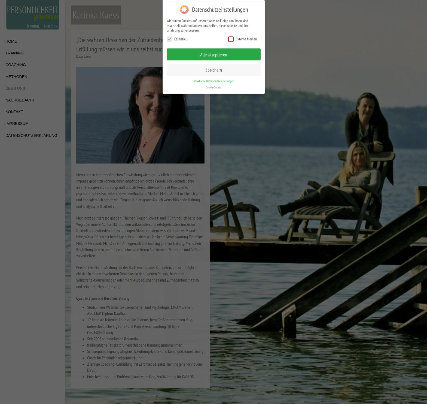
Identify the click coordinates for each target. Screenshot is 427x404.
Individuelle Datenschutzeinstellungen (213, 77)
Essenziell (177, 35)
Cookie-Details (213, 83)
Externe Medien (242, 35)
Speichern (213, 66)
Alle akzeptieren (213, 51)
